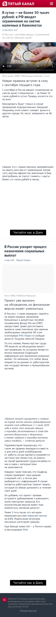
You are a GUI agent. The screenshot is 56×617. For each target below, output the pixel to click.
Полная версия (28, 610)
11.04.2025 (7, 30)
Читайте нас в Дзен (28, 232)
